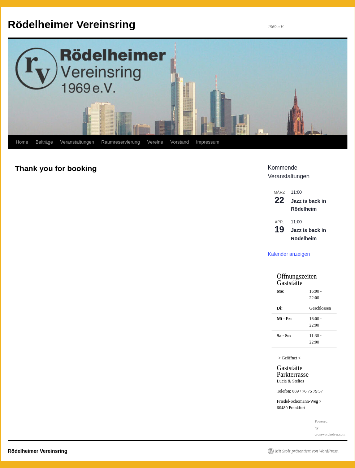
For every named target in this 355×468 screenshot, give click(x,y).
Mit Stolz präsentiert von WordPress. (307, 451)
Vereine (155, 142)
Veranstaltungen (77, 142)
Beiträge (44, 142)
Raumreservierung (120, 142)
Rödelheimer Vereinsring (71, 24)
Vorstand (179, 142)
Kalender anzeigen (289, 254)
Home (22, 142)
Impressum (207, 142)
